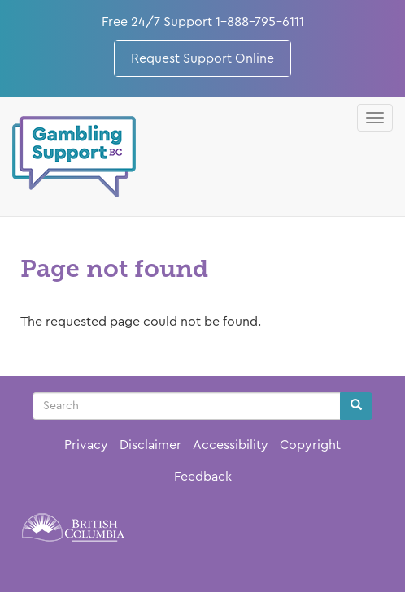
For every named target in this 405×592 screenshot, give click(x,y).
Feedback (203, 476)
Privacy (86, 445)
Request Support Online (202, 58)
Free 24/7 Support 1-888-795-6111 (203, 21)
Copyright (310, 445)
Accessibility (230, 445)
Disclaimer (150, 445)
